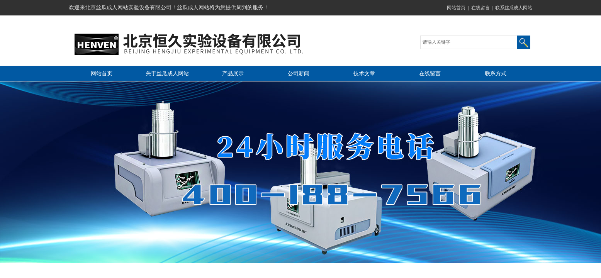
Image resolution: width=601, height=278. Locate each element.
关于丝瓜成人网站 (167, 73)
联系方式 (495, 73)
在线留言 (480, 7)
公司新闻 (298, 73)
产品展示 (233, 73)
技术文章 (364, 73)
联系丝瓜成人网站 (513, 7)
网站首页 (456, 7)
